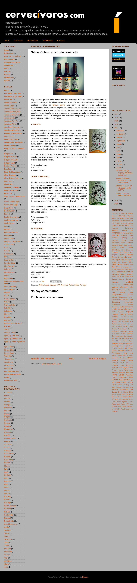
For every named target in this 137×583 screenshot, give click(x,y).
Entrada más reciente (42, 358)
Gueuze (7, 251)
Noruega (7, 503)
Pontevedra (8, 515)
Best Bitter (8, 169)
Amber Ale (8, 99)
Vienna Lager (9, 359)
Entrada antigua (97, 358)
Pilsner (6, 314)
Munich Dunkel (10, 287)
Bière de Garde (10, 175)
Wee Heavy (8, 362)
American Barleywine (12, 112)
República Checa (10, 524)
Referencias (48, 41)
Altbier (6, 90)
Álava (6, 564)
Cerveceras (8, 53)
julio (118, 147)
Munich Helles (9, 290)
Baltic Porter (9, 136)
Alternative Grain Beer (12, 93)
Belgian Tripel (9, 163)
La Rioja (7, 475)
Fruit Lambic (9, 239)
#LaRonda (115, 213)
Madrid (6, 487)
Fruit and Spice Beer (12, 242)
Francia (7, 441)
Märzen (7, 293)
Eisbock (7, 214)
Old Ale (7, 302)
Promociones (32, 41)
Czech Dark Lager (11, 205)
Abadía (130, 213)
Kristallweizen (9, 272)
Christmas (122, 290)
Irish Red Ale (9, 266)
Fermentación (128, 316)
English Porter (9, 223)
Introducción (9, 78)
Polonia (7, 512)
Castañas (115, 282)
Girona (6, 447)
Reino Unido (9, 521)
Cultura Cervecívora (12, 62)
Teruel (6, 543)
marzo (119, 161)
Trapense (125, 397)
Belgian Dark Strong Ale (13, 142)
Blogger (85, 577)
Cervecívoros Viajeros (12, 56)
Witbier (7, 377)
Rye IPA (7, 326)
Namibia (7, 497)
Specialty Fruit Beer (11, 335)
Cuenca (7, 423)
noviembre (121, 134)
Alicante (7, 399)
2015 (116, 204)
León (6, 478)
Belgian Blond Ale (11, 139)
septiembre (121, 141)
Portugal (83, 285)
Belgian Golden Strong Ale (14, 149)
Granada (7, 451)
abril (118, 158)
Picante (130, 367)
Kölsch (6, 275)
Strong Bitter (9, 350)
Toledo (6, 546)
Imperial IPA (8, 260)
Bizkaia (7, 411)
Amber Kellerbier (10, 103)
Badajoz (7, 405)
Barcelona (8, 408)
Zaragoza (8, 561)
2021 (116, 114)
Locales (7, 81)
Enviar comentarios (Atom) (52, 364)
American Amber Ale (12, 109)
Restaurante (122, 377)
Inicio (7, 41)
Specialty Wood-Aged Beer (14, 342)
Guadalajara (9, 454)
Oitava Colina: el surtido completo (123, 194)
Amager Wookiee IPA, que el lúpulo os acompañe (123, 180)
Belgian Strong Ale (11, 160)
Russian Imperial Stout (13, 323)
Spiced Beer (9, 347)
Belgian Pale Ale (10, 157)
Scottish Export (10, 332)
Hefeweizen (8, 254)
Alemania (7, 395)
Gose (6, 248)
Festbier (7, 229)
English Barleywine (11, 217)
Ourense (7, 509)
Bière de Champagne (12, 172)
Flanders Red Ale (10, 232)
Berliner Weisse (10, 166)
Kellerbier (8, 269)
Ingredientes (119, 336)
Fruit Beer (8, 235)
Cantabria (8, 420)
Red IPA (7, 320)
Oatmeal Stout (9, 299)
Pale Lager (8, 311)
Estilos (6, 68)
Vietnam (7, 555)
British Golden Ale (11, 190)
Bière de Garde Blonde (13, 178)
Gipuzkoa (8, 444)
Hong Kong (8, 460)
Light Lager (8, 278)
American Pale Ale (11, 121)
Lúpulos (130, 348)
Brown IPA (8, 194)
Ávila (6, 567)
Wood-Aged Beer (10, 380)
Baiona (114, 247)
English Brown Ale (11, 220)
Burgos (7, 414)
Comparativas (9, 59)
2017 (116, 128)
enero (119, 168)
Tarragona (8, 539)
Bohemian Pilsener (11, 187)
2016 (116, 201)
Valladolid (8, 552)
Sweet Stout (9, 353)
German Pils (9, 245)
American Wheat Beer (12, 130)
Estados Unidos (10, 438)
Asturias (7, 402)
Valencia (7, 549)
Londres (7, 481)
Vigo (6, 558)
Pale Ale (7, 308)
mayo (119, 154)
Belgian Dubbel (10, 145)
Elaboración (8, 65)
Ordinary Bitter (9, 305)
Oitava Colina (59, 105)
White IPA (8, 368)
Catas (76, 285)
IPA (5, 257)
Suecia (6, 536)
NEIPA (6, 296)
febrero (120, 164)
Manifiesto (18, 41)
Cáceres (7, 426)
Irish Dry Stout (9, 263)
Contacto (61, 41)
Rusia (6, 527)
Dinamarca (8, 429)
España (7, 435)
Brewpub (130, 274)
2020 (116, 118)
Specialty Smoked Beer (13, 339)
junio (119, 151)
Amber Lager (44, 285)
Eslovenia (8, 432)
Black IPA (8, 181)
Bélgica (7, 417)
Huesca (7, 463)
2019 (116, 121)
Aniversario (116, 243)
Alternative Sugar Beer (13, 96)
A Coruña (7, 392)
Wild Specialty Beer (11, 371)
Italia (6, 469)
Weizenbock (9, 365)
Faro (6, 226)
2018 (116, 124)
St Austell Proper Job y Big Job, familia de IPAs (124, 188)
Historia (7, 75)
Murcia (6, 490)
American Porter (67, 285)
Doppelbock (8, 208)
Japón (6, 472)
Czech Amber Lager (11, 202)
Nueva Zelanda (10, 506)
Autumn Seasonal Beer (13, 133)
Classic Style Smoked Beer (14, 197)
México (7, 493)
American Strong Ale (12, 127)
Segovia (7, 530)
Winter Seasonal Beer (12, 374)
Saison (6, 329)
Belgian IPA (8, 154)
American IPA (55, 285)
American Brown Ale (12, 115)
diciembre (121, 131)
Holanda (7, 457)
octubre (120, 137)
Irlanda (6, 466)
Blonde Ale (8, 184)
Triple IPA (8, 356)
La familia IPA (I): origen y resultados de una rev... (124, 173)
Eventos (7, 71)
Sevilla (6, 533)
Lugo (6, 484)
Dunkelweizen (9, 211)
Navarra (7, 500)
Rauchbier (8, 317)
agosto (119, 144)
